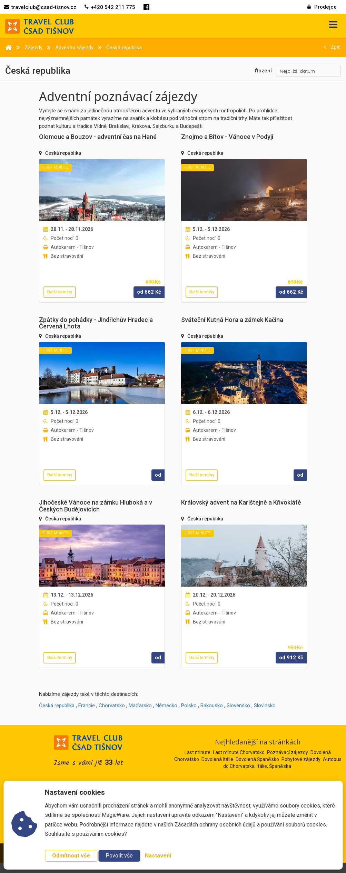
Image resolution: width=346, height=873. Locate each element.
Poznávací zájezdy (287, 752)
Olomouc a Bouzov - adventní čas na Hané (98, 136)
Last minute (197, 752)
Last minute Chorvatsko (239, 752)
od (158, 475)
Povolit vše (119, 855)
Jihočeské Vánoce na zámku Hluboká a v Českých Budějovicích (95, 506)
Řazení (263, 71)
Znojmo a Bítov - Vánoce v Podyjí (227, 136)
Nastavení (158, 855)
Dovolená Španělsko (257, 759)
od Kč (149, 292)
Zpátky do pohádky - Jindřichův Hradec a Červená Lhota (96, 323)
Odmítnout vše (71, 855)
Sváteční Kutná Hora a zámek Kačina (232, 319)
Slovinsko (265, 705)
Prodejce (322, 7)
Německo (166, 705)
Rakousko (211, 705)
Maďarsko (140, 705)
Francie (86, 705)
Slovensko (238, 705)
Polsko (189, 705)
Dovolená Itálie (217, 759)
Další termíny (59, 292)
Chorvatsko (112, 705)
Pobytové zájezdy (300, 759)
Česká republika (63, 153)
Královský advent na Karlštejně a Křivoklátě (241, 502)
